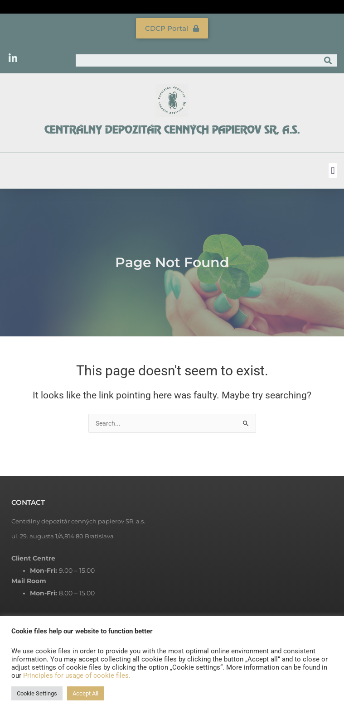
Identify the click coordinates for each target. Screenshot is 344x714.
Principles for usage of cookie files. (77, 675)
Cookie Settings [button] (37, 693)
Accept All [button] (85, 693)
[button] (333, 170)
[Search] (328, 60)
